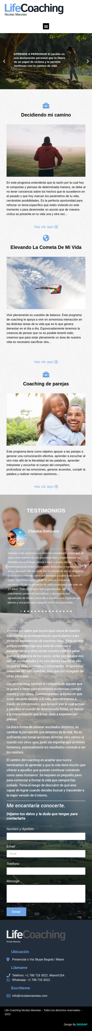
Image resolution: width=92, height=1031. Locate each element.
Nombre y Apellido (20, 829)
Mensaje (13, 881)
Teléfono (13, 864)
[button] (46, 26)
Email (11, 846)
